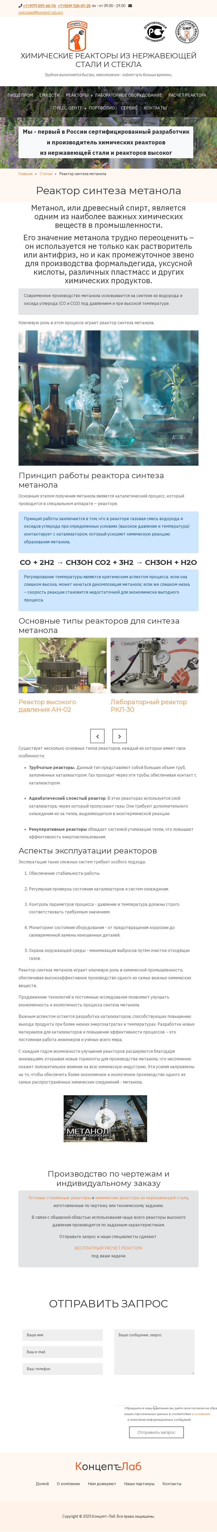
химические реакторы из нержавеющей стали (141, 1197)
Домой (42, 1483)
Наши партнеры (139, 1483)
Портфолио (102, 107)
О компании (68, 1483)
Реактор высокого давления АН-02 (47, 705)
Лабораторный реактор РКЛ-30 (149, 705)
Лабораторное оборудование (128, 95)
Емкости (49, 95)
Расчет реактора (187, 95)
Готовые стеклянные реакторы (60, 1197)
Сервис (129, 107)
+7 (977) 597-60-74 (39, 5)
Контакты (155, 107)
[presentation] (157, 1391)
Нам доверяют (102, 1483)
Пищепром (20, 95)
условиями (202, 1414)
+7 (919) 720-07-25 (74, 5)
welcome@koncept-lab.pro (41, 12)
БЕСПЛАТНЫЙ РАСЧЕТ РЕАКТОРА (108, 1248)
